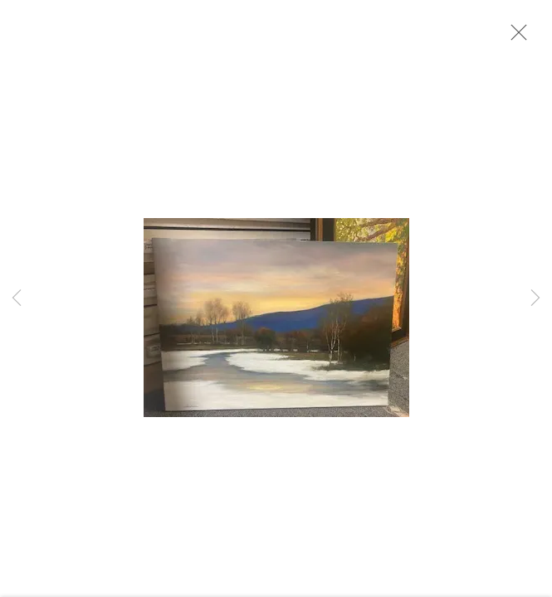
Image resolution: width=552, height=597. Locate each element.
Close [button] (514, 37)
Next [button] (535, 298)
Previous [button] (16, 298)
